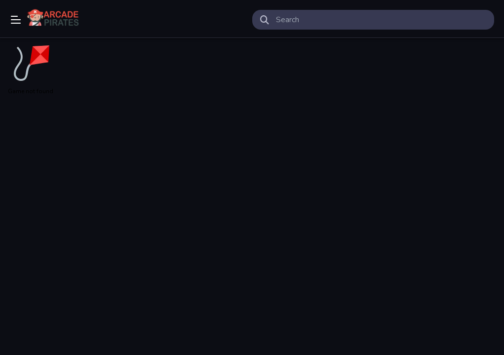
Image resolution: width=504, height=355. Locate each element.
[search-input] (381, 20)
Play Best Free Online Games (55, 20)
